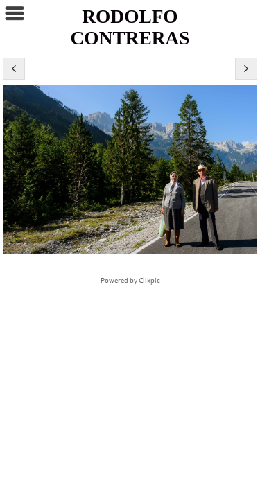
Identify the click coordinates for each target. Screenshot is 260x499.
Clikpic (149, 281)
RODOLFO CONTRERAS (130, 27)
